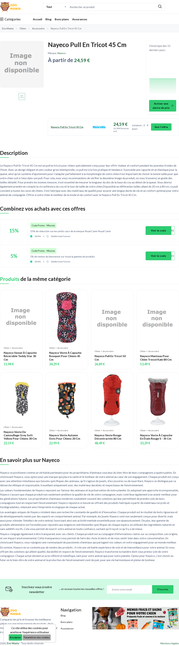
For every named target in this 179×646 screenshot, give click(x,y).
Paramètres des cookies (37, 637)
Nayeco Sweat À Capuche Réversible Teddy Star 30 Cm (20, 354)
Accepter (15, 637)
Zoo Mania (8, 28)
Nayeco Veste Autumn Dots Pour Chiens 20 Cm (64, 434)
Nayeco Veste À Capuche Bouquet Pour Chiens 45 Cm (65, 354)
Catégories (10, 19)
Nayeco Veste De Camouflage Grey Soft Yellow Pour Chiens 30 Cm (20, 433)
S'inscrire (162, 587)
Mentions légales (169, 641)
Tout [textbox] (49, 6)
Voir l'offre (161, 126)
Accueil (37, 19)
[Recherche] (98, 7)
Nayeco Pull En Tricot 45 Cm (67, 126)
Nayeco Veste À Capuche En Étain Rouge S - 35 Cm (156, 434)
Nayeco (62, 53)
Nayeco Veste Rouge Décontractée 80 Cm (108, 434)
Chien (23, 28)
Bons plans (62, 19)
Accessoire (39, 28)
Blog (48, 19)
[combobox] (56, 6)
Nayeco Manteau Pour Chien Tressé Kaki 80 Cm (156, 355)
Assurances (79, 19)
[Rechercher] (160, 7)
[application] (162, 76)
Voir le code (159, 229)
